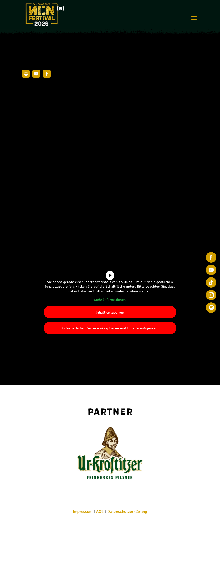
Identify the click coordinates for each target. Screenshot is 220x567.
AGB (100, 511)
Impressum (83, 511)
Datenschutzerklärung (127, 511)
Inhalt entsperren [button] (110, 312)
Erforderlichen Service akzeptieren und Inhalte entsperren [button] (110, 328)
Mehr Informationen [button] (110, 299)
